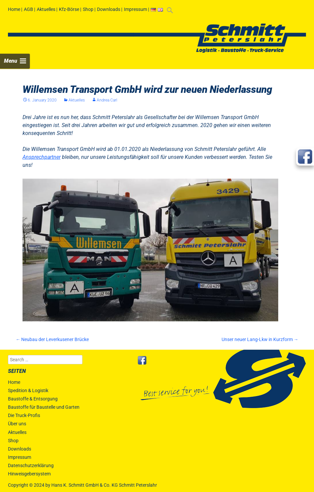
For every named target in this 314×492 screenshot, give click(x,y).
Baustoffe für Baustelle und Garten (43, 407)
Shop (88, 9)
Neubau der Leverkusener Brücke (52, 339)
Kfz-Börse (69, 9)
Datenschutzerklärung (31, 465)
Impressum (135, 9)
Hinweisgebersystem (29, 473)
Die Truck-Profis (24, 415)
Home (14, 9)
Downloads (108, 9)
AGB (28, 9)
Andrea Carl (107, 105)
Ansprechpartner (42, 162)
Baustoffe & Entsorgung (33, 398)
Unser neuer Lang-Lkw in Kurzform (260, 339)
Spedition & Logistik (28, 390)
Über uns (17, 423)
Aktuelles (46, 9)
